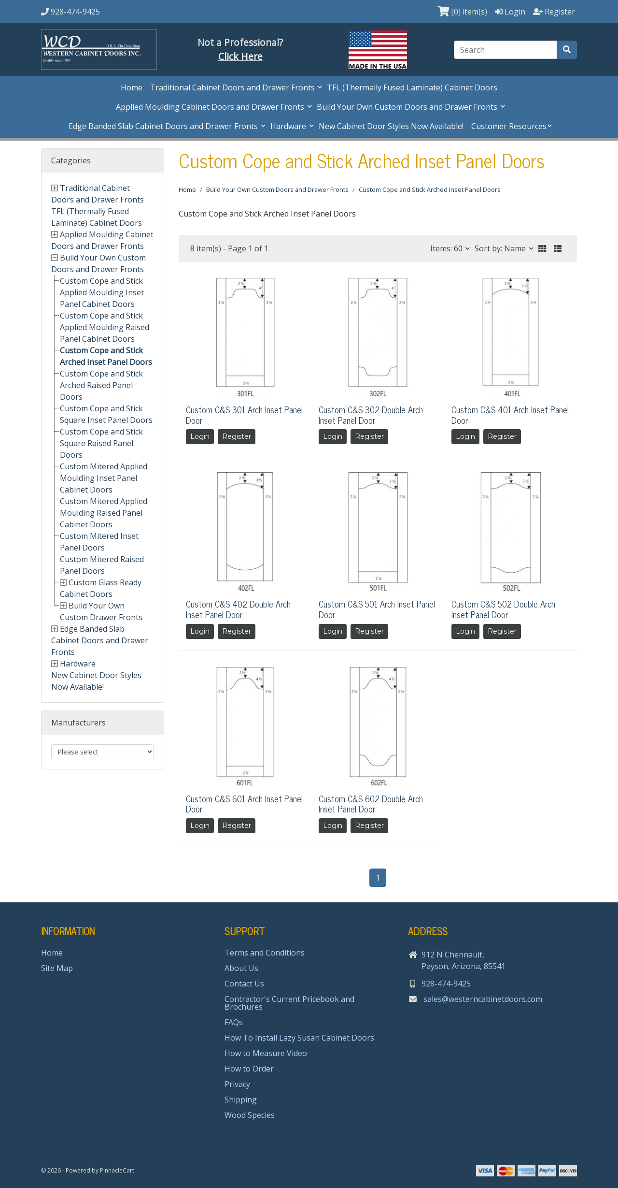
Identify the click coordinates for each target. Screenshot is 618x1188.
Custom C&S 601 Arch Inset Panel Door (244, 803)
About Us (241, 968)
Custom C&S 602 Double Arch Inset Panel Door (371, 803)
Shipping (241, 1099)
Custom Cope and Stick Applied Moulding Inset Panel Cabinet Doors (102, 292)
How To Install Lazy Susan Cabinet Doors (299, 1037)
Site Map (57, 968)
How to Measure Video (266, 1053)
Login (200, 436)
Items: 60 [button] (447, 248)
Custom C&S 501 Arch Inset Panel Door (377, 609)
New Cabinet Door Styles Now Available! (391, 126)
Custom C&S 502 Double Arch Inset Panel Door (503, 609)
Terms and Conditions (265, 952)
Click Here (240, 56)
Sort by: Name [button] (501, 248)
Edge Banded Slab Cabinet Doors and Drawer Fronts (164, 126)
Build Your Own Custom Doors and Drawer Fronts (408, 106)
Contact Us (244, 983)
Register (236, 436)
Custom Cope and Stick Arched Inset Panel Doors (430, 189)
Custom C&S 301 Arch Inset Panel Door (244, 414)
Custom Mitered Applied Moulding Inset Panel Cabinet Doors (103, 478)
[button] (542, 248)
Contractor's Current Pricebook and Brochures (289, 1003)
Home (131, 87)
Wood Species (250, 1115)
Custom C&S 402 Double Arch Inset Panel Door (238, 609)
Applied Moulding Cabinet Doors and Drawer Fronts (211, 106)
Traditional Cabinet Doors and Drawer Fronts (233, 87)
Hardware (289, 126)
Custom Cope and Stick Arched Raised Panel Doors (101, 385)
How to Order (249, 1068)
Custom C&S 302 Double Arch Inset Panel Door (371, 414)
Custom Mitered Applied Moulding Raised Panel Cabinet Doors (103, 513)
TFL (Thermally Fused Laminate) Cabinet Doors (412, 87)
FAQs (234, 1022)
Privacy (237, 1084)
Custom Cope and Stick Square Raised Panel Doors (101, 443)
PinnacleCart (117, 1170)
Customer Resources (509, 126)
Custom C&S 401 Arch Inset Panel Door (510, 414)
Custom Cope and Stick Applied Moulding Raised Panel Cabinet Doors (104, 327)
